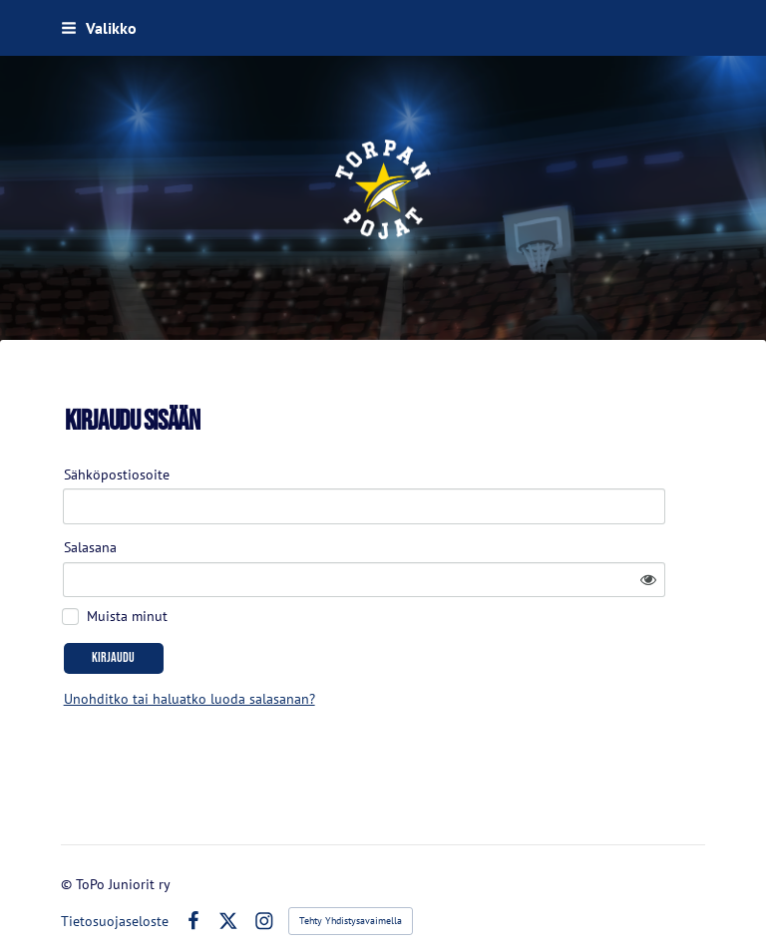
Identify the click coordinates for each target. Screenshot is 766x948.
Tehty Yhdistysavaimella (350, 885)
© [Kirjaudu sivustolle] (68, 849)
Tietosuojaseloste (115, 886)
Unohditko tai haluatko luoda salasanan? (356, 647)
